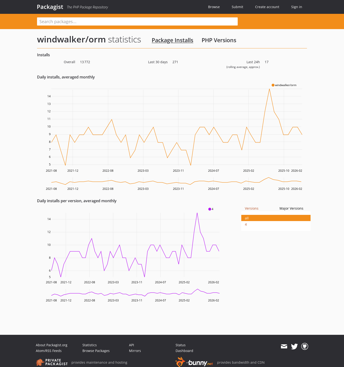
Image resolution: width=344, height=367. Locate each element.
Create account (267, 7)
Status (181, 345)
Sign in (296, 7)
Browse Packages (96, 350)
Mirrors (135, 350)
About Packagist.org (51, 345)
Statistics (89, 345)
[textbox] (137, 21)
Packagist (50, 6)
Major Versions (291, 208)
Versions (251, 208)
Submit (237, 7)
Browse (214, 7)
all (247, 218)
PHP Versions (219, 40)
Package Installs (172, 40)
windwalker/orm (71, 39)
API (131, 345)
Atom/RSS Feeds (49, 350)
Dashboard (184, 350)
